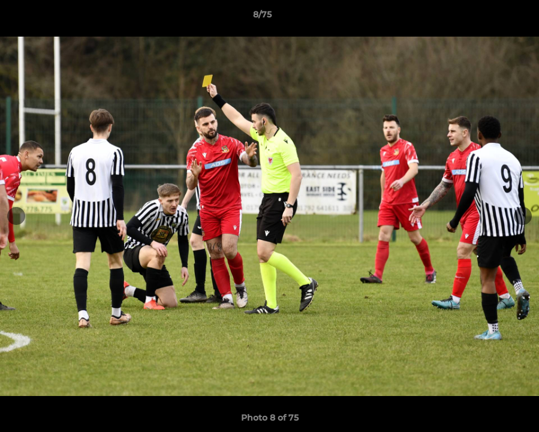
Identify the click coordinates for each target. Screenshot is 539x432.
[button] (488, 17)
